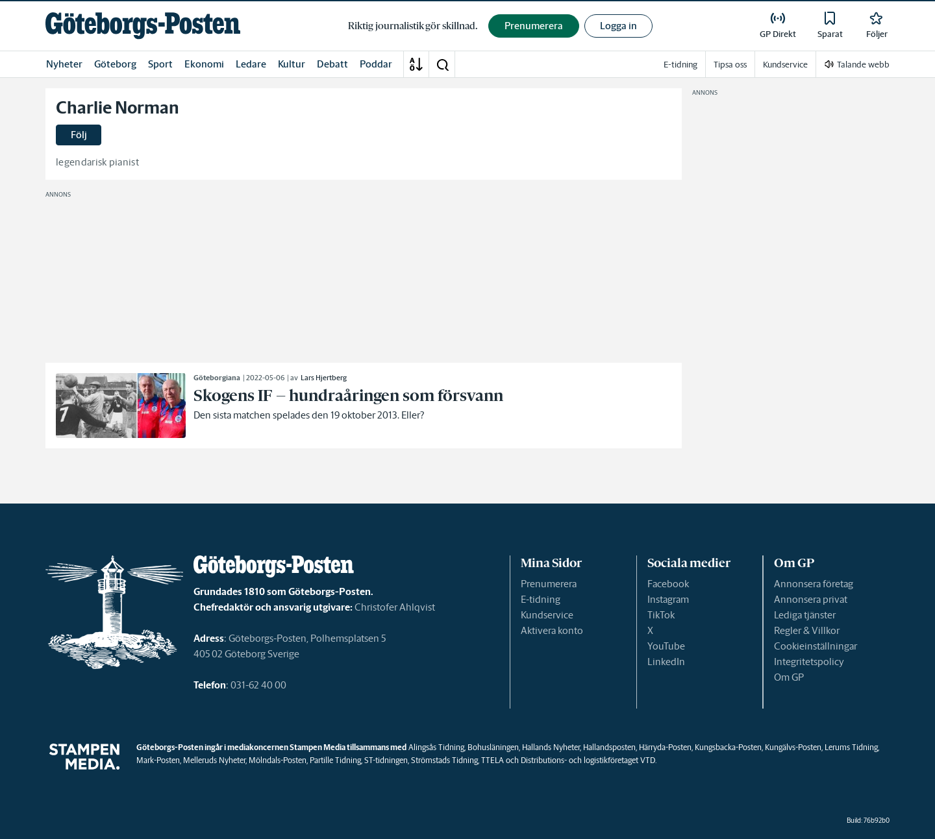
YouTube (666, 646)
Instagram (668, 599)
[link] (142, 25)
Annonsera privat (810, 599)
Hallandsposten (609, 747)
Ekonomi (204, 64)
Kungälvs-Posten (793, 747)
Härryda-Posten (665, 747)
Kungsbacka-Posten (728, 747)
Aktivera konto (552, 630)
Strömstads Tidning (444, 760)
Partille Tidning (335, 760)
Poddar (376, 64)
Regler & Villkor (807, 630)
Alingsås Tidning (436, 747)
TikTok (661, 615)
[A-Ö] (416, 64)
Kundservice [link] (785, 64)
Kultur (291, 64)
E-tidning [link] (680, 64)
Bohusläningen (493, 747)
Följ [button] (79, 134)
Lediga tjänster (805, 615)
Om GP (789, 677)
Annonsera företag (813, 584)
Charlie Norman (117, 108)
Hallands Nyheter (551, 747)
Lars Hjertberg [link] (324, 377)
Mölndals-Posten (277, 760)
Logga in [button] (618, 25)
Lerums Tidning (851, 747)
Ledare (251, 64)
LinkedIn (666, 661)
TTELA (492, 760)
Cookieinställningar (815, 646)
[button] (442, 64)
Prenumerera (549, 584)
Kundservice (547, 615)
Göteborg (115, 64)
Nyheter (64, 64)
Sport (160, 64)
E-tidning (540, 599)
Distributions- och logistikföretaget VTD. (588, 760)
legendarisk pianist (97, 162)
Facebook (668, 584)
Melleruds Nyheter (214, 760)
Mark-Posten (158, 760)
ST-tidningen (386, 760)
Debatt (332, 64)
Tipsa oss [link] (730, 64)
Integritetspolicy (809, 661)
